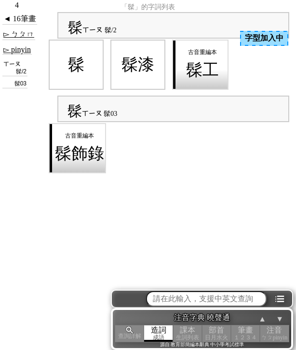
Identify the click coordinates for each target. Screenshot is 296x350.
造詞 (158, 333)
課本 (187, 333)
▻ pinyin (17, 49)
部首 (216, 333)
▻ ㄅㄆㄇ (18, 34)
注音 (274, 333)
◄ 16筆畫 (19, 18)
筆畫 (245, 333)
